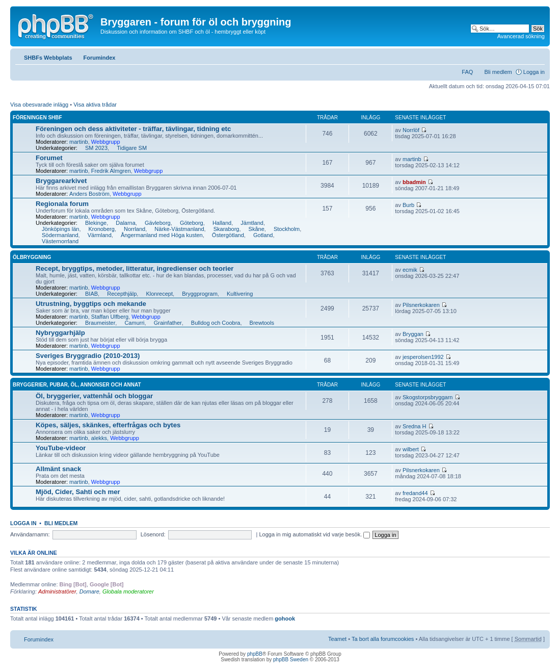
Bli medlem (498, 72)
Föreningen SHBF (37, 117)
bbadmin (414, 182)
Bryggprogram (200, 294)
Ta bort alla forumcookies (383, 639)
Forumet (49, 158)
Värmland (100, 235)
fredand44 (415, 493)
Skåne (256, 229)
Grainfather (168, 323)
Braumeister (100, 323)
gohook (285, 618)
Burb (408, 205)
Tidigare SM (132, 148)
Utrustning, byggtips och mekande (91, 303)
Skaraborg (226, 229)
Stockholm (287, 229)
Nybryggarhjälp (60, 333)
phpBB (254, 654)
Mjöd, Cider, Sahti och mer (78, 492)
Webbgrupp (105, 142)
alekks (99, 438)
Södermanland (60, 235)
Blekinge (95, 223)
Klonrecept (159, 294)
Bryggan (413, 334)
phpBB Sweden (290, 659)
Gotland (263, 235)
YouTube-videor (61, 448)
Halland (221, 223)
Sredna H (414, 426)
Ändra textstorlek (537, 55)
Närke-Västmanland (179, 229)
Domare (89, 591)
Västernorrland (60, 241)
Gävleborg (158, 223)
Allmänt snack (58, 469)
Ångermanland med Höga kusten (162, 235)
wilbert (411, 449)
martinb (78, 142)
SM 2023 (96, 148)
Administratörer (57, 591)
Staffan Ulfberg (109, 317)
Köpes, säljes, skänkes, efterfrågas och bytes (108, 425)
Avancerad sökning (521, 36)
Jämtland (252, 223)
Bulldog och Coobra (216, 323)
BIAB (91, 294)
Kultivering (240, 294)
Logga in (534, 72)
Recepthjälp (122, 294)
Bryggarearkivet (61, 181)
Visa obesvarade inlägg (39, 104)
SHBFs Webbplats (48, 58)
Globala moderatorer (128, 591)
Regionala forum (62, 204)
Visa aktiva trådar (95, 104)
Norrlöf (411, 130)
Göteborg (191, 223)
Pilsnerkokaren (421, 305)
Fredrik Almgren (111, 171)
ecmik (410, 270)
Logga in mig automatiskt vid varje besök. (314, 534)
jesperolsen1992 (423, 357)
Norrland (134, 229)
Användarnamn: (30, 534)
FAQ (467, 72)
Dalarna (126, 223)
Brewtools (262, 323)
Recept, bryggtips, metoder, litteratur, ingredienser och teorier (134, 268)
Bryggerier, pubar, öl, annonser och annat (77, 385)
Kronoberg (102, 229)
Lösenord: (153, 534)
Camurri (134, 323)
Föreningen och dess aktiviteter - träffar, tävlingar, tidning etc (133, 129)
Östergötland (228, 235)
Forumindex (100, 58)
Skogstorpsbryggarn (427, 397)
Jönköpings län (60, 229)
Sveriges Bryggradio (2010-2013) (88, 355)
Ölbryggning (32, 257)
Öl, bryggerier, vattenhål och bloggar (94, 396)
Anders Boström (89, 194)
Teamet (337, 639)
